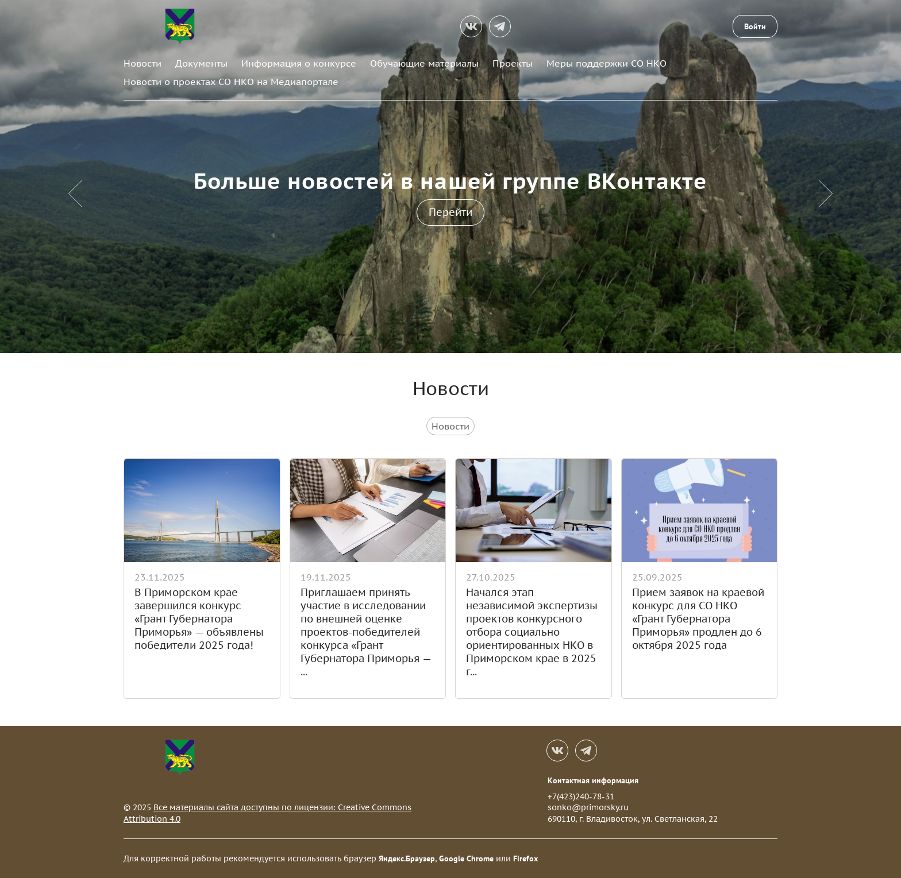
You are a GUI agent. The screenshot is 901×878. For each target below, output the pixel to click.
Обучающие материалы (424, 63)
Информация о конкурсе (298, 63)
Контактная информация (593, 780)
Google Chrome (466, 858)
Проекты (512, 63)
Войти (755, 26)
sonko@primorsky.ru (588, 807)
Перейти (450, 212)
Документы (201, 63)
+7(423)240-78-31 (581, 796)
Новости (142, 63)
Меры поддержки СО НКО (606, 63)
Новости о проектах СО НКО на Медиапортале (231, 81)
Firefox (525, 858)
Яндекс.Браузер (407, 858)
